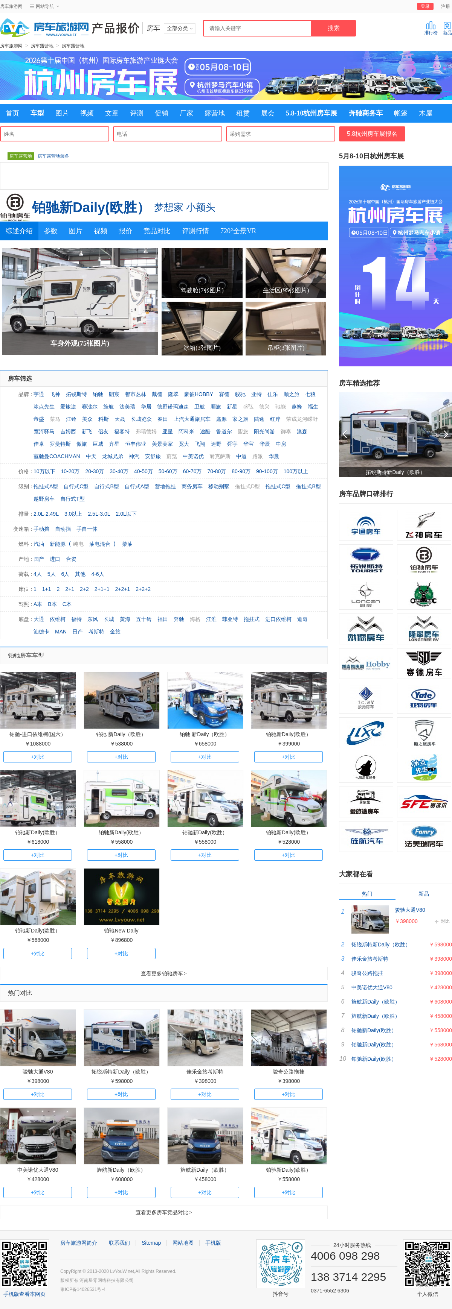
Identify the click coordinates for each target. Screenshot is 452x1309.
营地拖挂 (165, 486)
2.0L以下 (126, 514)
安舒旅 (153, 456)
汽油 (39, 544)
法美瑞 (127, 407)
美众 (87, 419)
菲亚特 (230, 619)
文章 (112, 113)
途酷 (205, 431)
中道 (241, 456)
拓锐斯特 (76, 394)
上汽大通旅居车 (192, 419)
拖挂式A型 (46, 486)
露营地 (215, 113)
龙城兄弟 (112, 456)
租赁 (243, 113)
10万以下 (44, 471)
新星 (232, 407)
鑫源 (221, 419)
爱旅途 (68, 407)
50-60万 (168, 471)
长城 (109, 619)
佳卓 (39, 444)
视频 (87, 113)
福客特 (122, 431)
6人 (65, 574)
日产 (77, 632)
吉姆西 (68, 431)
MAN (61, 632)
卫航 (199, 407)
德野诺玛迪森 (173, 407)
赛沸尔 (90, 407)
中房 (281, 444)
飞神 (55, 394)
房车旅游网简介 (78, 1243)
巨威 (98, 444)
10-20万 (70, 471)
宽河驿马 (44, 431)
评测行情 (195, 231)
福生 (313, 407)
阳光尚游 (264, 431)
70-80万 (216, 471)
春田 (162, 419)
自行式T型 (72, 499)
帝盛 (39, 419)
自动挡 (63, 529)
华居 (146, 407)
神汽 (134, 456)
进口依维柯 (278, 619)
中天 (91, 456)
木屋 (425, 113)
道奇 (302, 619)
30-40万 (119, 471)
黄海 (125, 619)
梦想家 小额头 (184, 207)
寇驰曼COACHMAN (57, 456)
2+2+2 (143, 589)
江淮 (211, 619)
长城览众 (141, 419)
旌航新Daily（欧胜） (121, 1170)
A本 (38, 604)
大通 (39, 619)
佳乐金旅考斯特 (204, 1072)
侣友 (103, 431)
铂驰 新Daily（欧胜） (121, 734)
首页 (12, 113)
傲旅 (81, 444)
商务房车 (192, 486)
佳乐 (272, 394)
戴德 (157, 394)
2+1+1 (102, 589)
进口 (55, 559)
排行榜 (431, 28)
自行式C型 (76, 486)
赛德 (224, 394)
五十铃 (144, 619)
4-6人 (97, 574)
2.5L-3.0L (99, 514)
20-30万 (94, 471)
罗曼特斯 (60, 444)
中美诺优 (193, 456)
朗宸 (114, 394)
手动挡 (41, 529)
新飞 (87, 431)
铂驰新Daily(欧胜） (91, 207)
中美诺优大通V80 (37, 1170)
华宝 (248, 444)
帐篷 (401, 113)
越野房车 (44, 499)
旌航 (108, 407)
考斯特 (96, 632)
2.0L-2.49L (46, 514)
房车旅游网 (11, 6)
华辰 (265, 444)
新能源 (58, 544)
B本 (52, 604)
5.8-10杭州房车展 (311, 113)
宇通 (39, 394)
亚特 (256, 394)
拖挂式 (252, 619)
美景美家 (162, 444)
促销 (161, 113)
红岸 (275, 419)
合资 (71, 559)
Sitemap (151, 1243)
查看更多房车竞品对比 (164, 1212)
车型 (37, 113)
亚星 (167, 431)
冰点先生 (44, 407)
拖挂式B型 (308, 486)
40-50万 (143, 471)
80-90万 (241, 471)
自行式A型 (137, 486)
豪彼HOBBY (198, 394)
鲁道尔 (224, 431)
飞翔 (200, 444)
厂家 (186, 113)
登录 (425, 6)
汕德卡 (41, 632)
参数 (51, 231)
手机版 (213, 1243)
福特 (76, 619)
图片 (62, 113)
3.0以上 (73, 514)
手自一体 (87, 529)
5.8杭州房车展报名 (372, 134)
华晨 (274, 456)
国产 (39, 559)
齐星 (114, 444)
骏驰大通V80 (38, 1072)
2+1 (69, 589)
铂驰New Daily (121, 931)
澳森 (302, 431)
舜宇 (232, 444)
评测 (137, 113)
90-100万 (267, 471)
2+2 (84, 589)
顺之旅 (291, 394)
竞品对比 (157, 231)
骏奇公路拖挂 (288, 1072)
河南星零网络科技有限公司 (106, 1280)
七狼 (310, 394)
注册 (445, 6)
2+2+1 (122, 589)
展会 (268, 113)
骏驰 (240, 394)
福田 (162, 619)
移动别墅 (218, 486)
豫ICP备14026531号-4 (82, 1289)
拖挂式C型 (278, 486)
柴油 (127, 544)
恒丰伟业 (135, 444)
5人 (51, 574)
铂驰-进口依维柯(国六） (37, 734)
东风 (92, 619)
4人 (38, 574)
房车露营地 (42, 46)
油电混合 (99, 544)
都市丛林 (135, 394)
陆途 (259, 419)
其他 (80, 574)
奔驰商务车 (366, 113)
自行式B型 (106, 486)
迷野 (216, 444)
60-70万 (192, 471)
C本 (67, 604)
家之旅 (240, 419)
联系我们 (119, 1243)
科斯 (103, 419)
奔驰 (179, 619)
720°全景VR (238, 231)
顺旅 (216, 407)
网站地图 (183, 1243)
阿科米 (186, 431)
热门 (367, 894)
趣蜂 (297, 407)
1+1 (46, 589)
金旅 (115, 632)
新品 (447, 28)
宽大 (184, 444)
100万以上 (296, 471)
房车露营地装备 (53, 156)
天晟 (120, 419)
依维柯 (58, 619)
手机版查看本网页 (24, 1294)
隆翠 (173, 394)
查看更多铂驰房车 (164, 973)
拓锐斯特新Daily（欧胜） (121, 1072)
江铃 (71, 419)
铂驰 (98, 394)
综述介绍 (19, 231)
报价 (125, 231)
